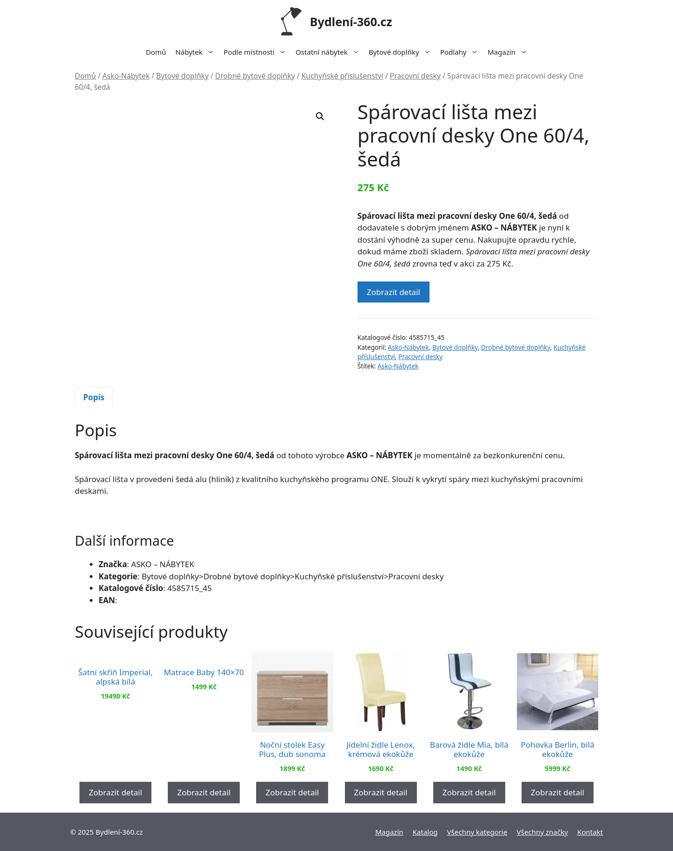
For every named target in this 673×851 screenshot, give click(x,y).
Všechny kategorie (477, 832)
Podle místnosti (257, 52)
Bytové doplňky (402, 52)
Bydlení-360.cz (351, 21)
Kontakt (590, 832)
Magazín (509, 52)
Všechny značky (542, 832)
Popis (94, 397)
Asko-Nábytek (126, 76)
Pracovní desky (415, 76)
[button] (320, 116)
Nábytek (197, 52)
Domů (156, 52)
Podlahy (461, 52)
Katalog (425, 832)
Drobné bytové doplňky (255, 76)
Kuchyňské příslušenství (342, 76)
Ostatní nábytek (329, 52)
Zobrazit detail (393, 292)
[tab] (94, 397)
